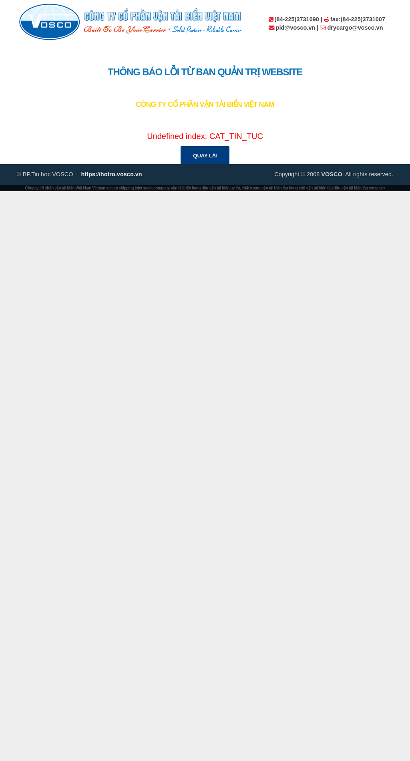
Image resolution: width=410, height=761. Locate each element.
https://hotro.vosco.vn (111, 174)
